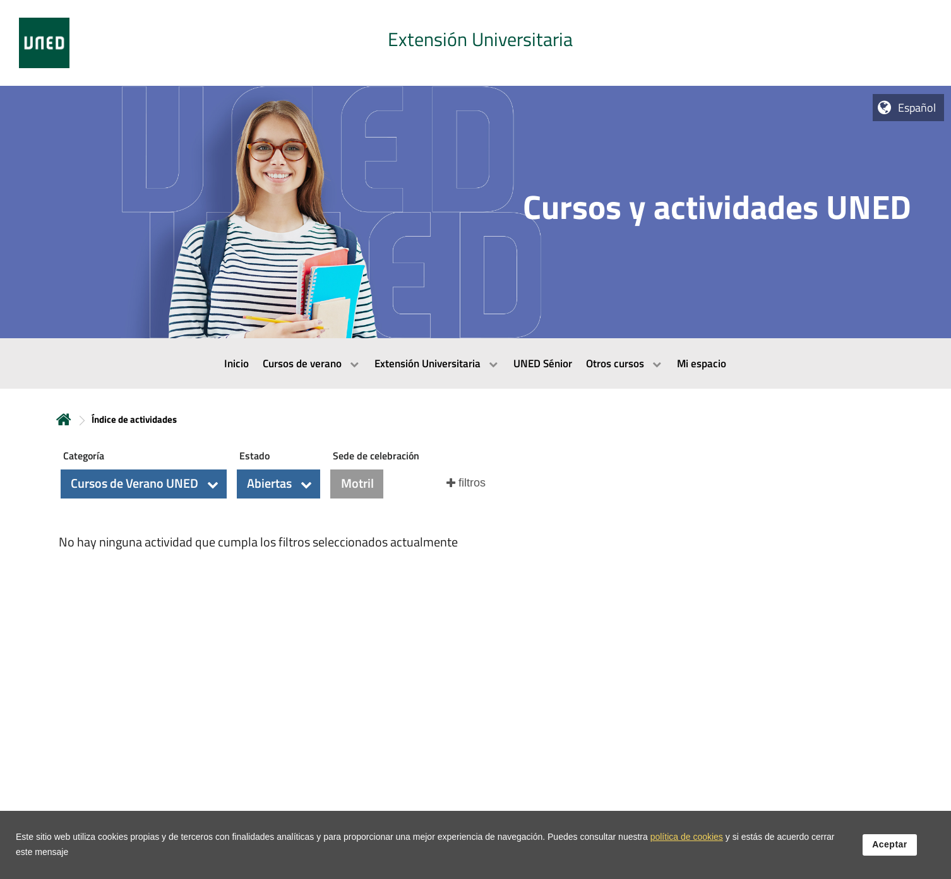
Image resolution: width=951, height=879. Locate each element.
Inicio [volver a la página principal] (63, 419)
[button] (144, 484)
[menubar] (475, 363)
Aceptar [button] (889, 848)
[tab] (475, 43)
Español (917, 107)
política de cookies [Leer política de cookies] (686, 840)
